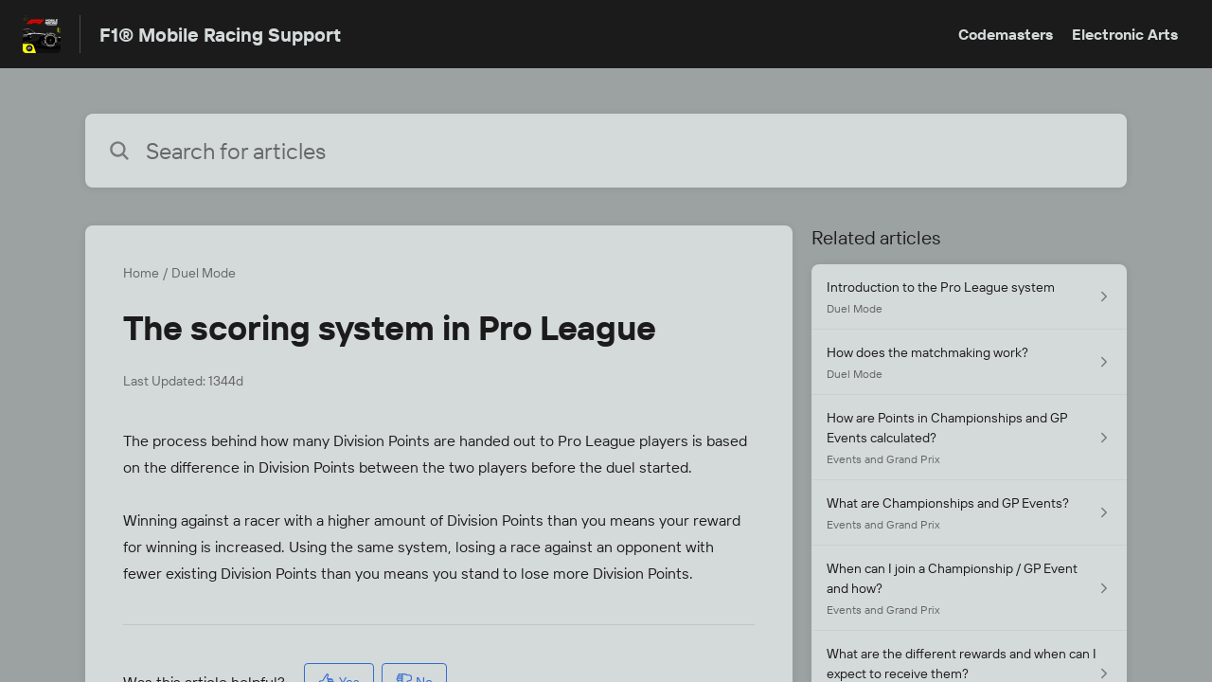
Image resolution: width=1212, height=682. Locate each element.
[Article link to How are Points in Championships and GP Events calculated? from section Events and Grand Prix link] (969, 437)
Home (141, 272)
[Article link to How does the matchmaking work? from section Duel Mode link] (969, 362)
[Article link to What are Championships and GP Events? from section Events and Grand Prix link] (969, 513)
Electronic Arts (1125, 34)
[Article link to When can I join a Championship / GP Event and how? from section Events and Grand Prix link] (969, 588)
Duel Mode (203, 272)
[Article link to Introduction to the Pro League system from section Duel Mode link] (969, 297)
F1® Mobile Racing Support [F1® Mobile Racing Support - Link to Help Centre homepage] (220, 34)
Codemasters (1005, 34)
